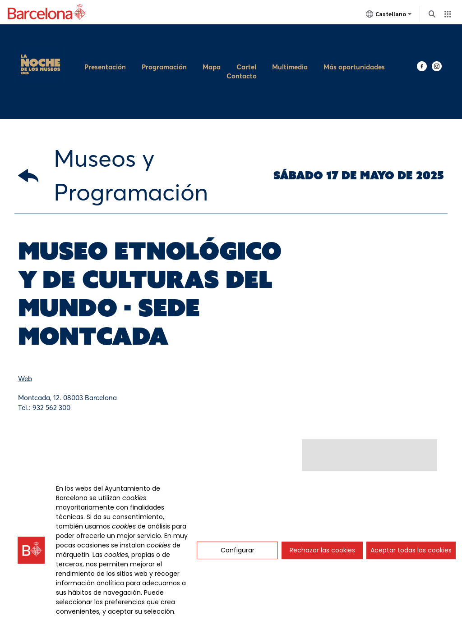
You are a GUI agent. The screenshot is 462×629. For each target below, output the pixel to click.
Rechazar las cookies (322, 550)
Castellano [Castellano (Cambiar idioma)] (389, 16)
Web (25, 331)
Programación (164, 43)
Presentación (105, 43)
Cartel (246, 43)
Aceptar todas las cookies (411, 550)
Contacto (241, 52)
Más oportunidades (354, 43)
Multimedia (290, 43)
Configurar (237, 550)
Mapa (212, 43)
